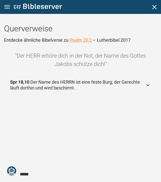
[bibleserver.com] (38, 7)
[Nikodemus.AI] (11, 170)
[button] (7, 7)
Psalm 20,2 (81, 40)
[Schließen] (154, 7)
